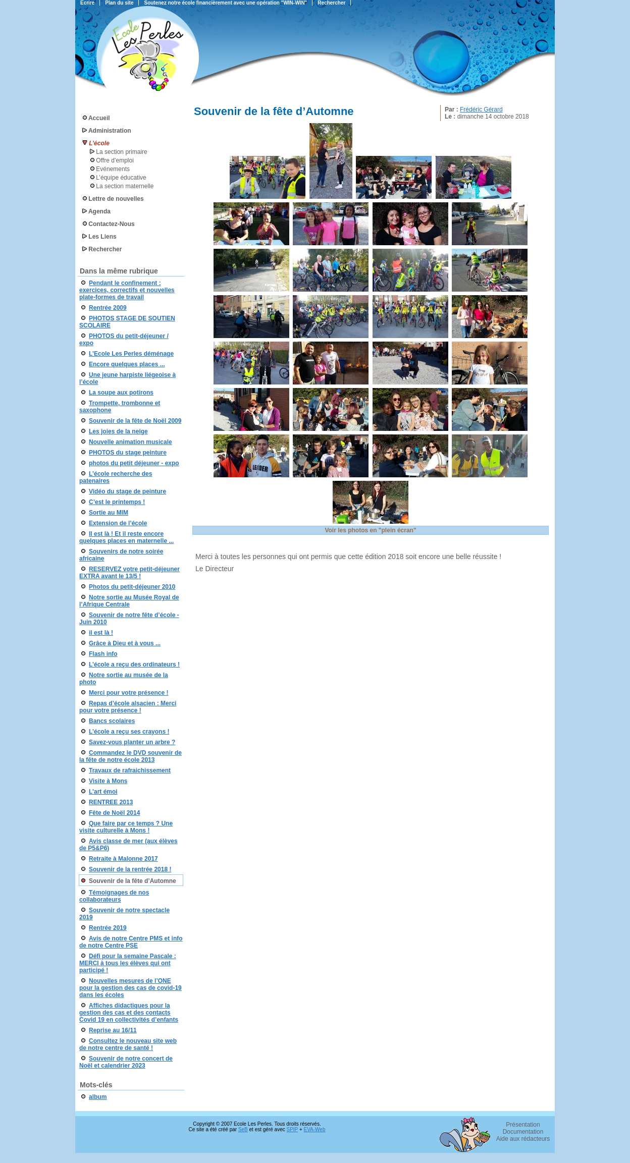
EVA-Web (315, 1129)
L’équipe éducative (121, 177)
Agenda (99, 211)
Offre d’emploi (114, 160)
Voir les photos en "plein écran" (370, 530)
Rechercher (105, 249)
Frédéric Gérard (481, 109)
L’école (99, 143)
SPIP (292, 1129)
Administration (109, 130)
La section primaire (121, 151)
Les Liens (102, 236)
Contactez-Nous (111, 224)
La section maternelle (124, 186)
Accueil (99, 118)
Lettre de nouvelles (115, 198)
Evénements (113, 169)
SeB (243, 1129)
